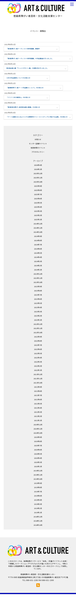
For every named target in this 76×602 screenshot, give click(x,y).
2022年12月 (38, 332)
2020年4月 (38, 466)
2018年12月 (38, 524)
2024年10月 (38, 240)
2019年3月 (38, 512)
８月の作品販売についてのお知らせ (20, 80)
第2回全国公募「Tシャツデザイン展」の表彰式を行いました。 (29, 70)
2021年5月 (38, 411)
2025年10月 (38, 189)
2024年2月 (38, 273)
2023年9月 (38, 294)
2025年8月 (38, 198)
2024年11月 (38, 236)
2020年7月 (38, 453)
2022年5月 (38, 361)
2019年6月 (38, 503)
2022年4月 (38, 365)
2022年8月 (38, 349)
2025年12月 (38, 181)
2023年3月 (38, 319)
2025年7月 (38, 202)
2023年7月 (38, 302)
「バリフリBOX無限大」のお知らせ (20, 101)
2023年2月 (38, 323)
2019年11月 (38, 482)
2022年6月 (38, 357)
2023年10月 (38, 290)
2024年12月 (38, 231)
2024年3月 (38, 269)
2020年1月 (38, 474)
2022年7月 (38, 353)
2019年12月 (38, 478)
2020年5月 (38, 462)
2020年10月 (38, 441)
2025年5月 (38, 210)
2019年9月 (38, 491)
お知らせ (38, 147)
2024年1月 (38, 277)
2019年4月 (38, 508)
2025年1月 (38, 227)
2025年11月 (38, 185)
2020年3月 (38, 470)
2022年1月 (38, 378)
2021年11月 (38, 386)
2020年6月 (38, 457)
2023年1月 (38, 328)
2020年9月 (38, 445)
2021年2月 (38, 424)
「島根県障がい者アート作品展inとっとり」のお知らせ (27, 91)
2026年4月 (38, 173)
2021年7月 (38, 403)
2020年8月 (38, 449)
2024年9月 (38, 244)
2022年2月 (38, 374)
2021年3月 (38, 420)
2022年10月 (38, 340)
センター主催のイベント (38, 151)
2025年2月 (38, 223)
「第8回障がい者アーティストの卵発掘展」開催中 (25, 49)
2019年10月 (38, 487)
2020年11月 (38, 436)
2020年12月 (38, 432)
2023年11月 (38, 286)
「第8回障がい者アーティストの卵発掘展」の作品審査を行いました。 (32, 59)
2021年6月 (38, 407)
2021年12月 (38, 382)
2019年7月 (38, 499)
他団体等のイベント (38, 155)
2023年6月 (38, 307)
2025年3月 (38, 219)
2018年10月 (38, 533)
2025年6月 (38, 206)
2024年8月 (38, 248)
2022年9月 (38, 344)
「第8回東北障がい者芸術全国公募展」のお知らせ (25, 111)
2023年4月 (38, 315)
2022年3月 (38, 369)
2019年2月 (38, 516)
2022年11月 (38, 336)
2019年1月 (38, 520)
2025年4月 (38, 215)
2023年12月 (38, 282)
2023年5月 (38, 311)
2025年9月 (38, 194)
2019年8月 (38, 495)
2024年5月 (38, 261)
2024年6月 (38, 256)
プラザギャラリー (38, 160)
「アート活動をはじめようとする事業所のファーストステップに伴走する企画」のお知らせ (38, 123)
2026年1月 (38, 177)
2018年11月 (38, 528)
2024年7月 (38, 252)
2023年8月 (38, 298)
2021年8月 (38, 399)
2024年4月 (38, 265)
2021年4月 (38, 415)
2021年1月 (38, 428)
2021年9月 (38, 395)
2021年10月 (38, 390)
